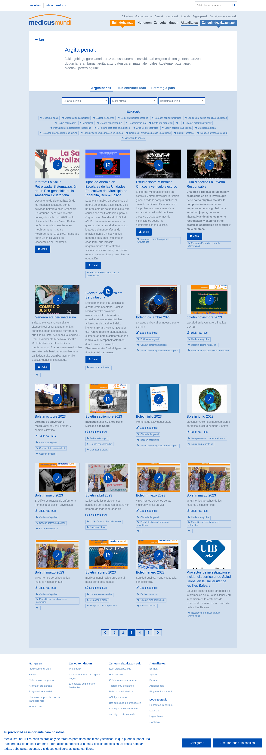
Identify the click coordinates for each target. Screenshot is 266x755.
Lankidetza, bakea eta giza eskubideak (207, 118)
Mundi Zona (35, 706)
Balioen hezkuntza (105, 118)
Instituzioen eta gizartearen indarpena (72, 128)
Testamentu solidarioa (121, 685)
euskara (60, 5)
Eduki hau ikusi (148, 332)
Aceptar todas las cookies (238, 742)
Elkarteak (127, 16)
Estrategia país (163, 88)
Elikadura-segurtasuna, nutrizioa (113, 128)
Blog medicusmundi (160, 691)
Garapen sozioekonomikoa (168, 118)
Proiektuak (75, 668)
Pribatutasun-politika (160, 705)
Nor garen (145, 22)
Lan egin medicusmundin (123, 708)
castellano (35, 5)
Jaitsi (44, 248)
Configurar (197, 742)
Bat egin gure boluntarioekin (125, 702)
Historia (33, 674)
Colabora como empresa (123, 680)
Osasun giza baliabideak (77, 118)
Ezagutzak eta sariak (40, 691)
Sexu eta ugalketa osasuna (134, 118)
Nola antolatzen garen (41, 680)
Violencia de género (135, 138)
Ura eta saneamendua (111, 123)
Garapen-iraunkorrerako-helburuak (60, 133)
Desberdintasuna (137, 123)
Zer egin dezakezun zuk (125, 663)
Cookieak (154, 722)
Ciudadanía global (207, 128)
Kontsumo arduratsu (162, 123)
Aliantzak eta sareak (40, 685)
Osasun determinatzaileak (198, 123)
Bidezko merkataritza (121, 691)
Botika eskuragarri (67, 123)
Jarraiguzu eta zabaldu (223, 16)
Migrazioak (88, 123)
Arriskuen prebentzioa (147, 128)
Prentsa (153, 680)
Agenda (185, 16)
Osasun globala (50, 118)
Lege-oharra (156, 716)
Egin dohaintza (117, 674)
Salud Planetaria (185, 133)
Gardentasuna (144, 16)
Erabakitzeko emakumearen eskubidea (103, 133)
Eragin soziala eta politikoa (178, 128)
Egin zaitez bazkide (120, 668)
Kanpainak (172, 16)
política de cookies (106, 743)
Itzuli (42, 39)
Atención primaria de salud (213, 133)
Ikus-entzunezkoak (131, 88)
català (49, 5)
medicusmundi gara (40, 668)
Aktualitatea (189, 22)
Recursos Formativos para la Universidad (150, 133)
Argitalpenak (200, 16)
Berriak (159, 16)
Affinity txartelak (118, 697)
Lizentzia (154, 710)
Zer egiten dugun (166, 22)
